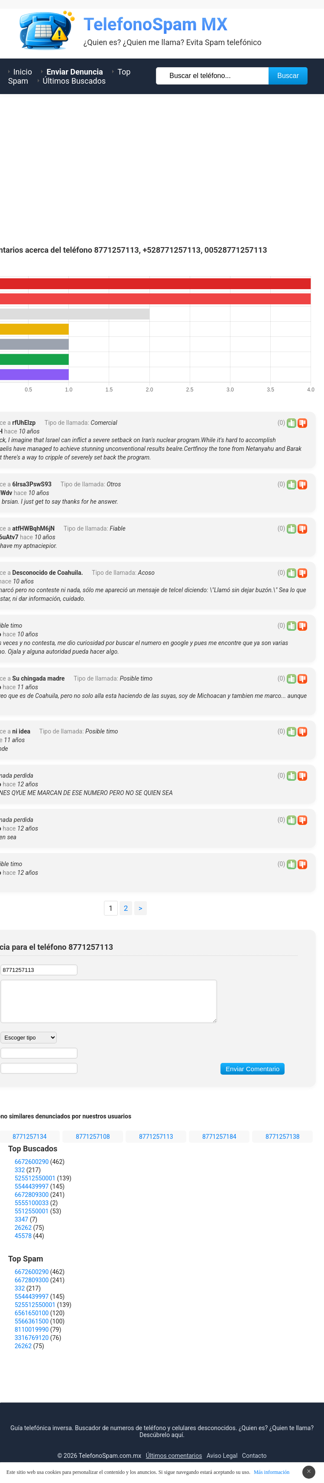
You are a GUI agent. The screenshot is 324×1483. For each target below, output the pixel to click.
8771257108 (93, 1136)
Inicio (22, 71)
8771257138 (283, 1136)
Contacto (254, 1455)
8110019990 (32, 1329)
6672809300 (32, 1194)
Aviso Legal (222, 1455)
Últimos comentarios (174, 1455)
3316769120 (32, 1337)
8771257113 (156, 1136)
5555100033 (32, 1202)
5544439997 (32, 1186)
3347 (21, 1219)
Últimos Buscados (74, 80)
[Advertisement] (162, 167)
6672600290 (32, 1161)
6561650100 (32, 1313)
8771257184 (219, 1136)
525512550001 (35, 1178)
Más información (271, 1472)
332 (20, 1170)
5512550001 (32, 1211)
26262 (23, 1227)
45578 (23, 1235)
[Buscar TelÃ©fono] (212, 76)
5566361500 (32, 1321)
